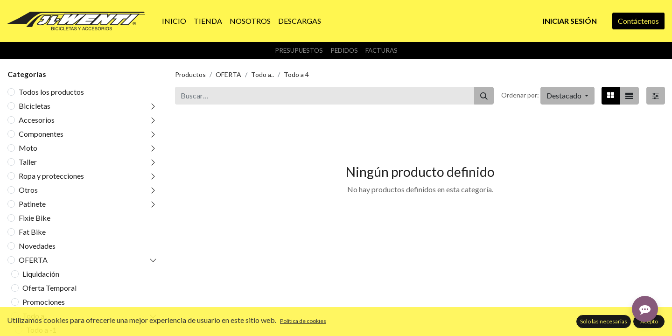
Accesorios (37, 119)
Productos (190, 74)
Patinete (32, 203)
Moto (28, 147)
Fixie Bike (34, 217)
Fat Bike (32, 231)
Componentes (41, 133)
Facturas (381, 50)
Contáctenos (638, 20)
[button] (567, 96)
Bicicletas (34, 105)
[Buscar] (484, 96)
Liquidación (40, 273)
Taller (28, 161)
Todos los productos (51, 91)
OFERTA (33, 259)
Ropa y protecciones (51, 175)
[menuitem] (174, 21)
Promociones (43, 301)
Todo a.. (34, 315)
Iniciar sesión (570, 20)
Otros (28, 189)
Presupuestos (299, 50)
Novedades (37, 245)
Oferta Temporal (49, 287)
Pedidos (344, 50)
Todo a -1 (41, 329)
